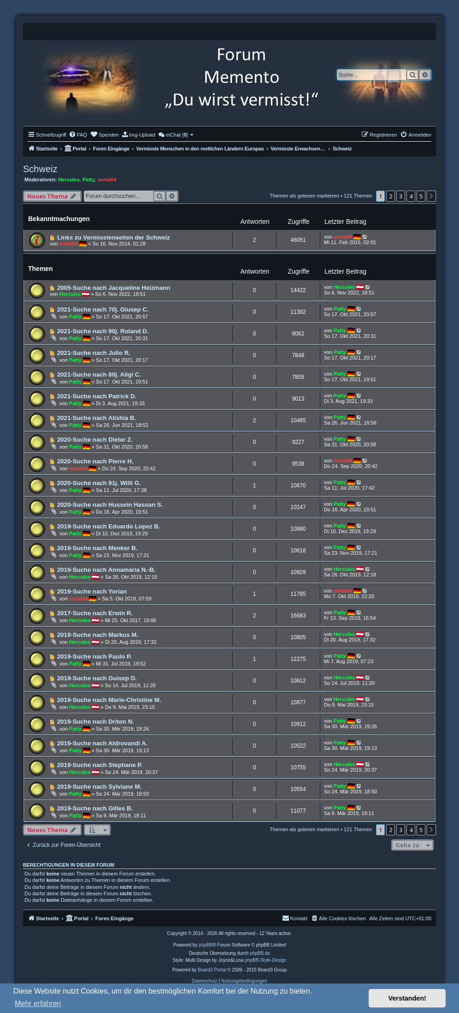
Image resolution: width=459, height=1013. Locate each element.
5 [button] (421, 196)
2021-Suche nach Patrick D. (96, 396)
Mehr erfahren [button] (38, 1003)
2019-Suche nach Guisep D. (97, 678)
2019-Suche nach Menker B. (97, 548)
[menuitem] (78, 134)
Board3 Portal (212, 969)
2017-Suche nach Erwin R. (95, 613)
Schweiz (40, 169)
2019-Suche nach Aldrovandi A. (102, 743)
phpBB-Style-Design (265, 960)
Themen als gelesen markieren (304, 195)
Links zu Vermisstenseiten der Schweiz (113, 237)
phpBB (205, 944)
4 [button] (410, 196)
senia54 (107, 179)
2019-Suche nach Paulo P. (94, 656)
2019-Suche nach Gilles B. (95, 808)
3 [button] (400, 196)
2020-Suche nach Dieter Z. (95, 439)
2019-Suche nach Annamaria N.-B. (106, 569)
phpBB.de (260, 953)
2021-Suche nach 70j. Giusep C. (103, 309)
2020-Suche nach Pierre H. (95, 461)
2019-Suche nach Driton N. (95, 721)
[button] (431, 196)
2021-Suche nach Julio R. (93, 352)
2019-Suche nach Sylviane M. (99, 786)
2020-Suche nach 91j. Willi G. (99, 483)
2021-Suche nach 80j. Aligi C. (99, 374)
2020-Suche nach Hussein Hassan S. (110, 504)
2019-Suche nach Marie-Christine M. (109, 699)
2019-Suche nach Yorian (92, 591)
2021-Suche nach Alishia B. (96, 417)
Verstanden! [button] (407, 998)
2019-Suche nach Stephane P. (99, 764)
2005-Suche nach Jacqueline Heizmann (114, 287)
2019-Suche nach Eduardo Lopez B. (108, 526)
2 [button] (390, 196)
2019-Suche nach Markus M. (97, 634)
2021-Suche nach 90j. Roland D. (103, 331)
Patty (88, 179)
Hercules (68, 179)
